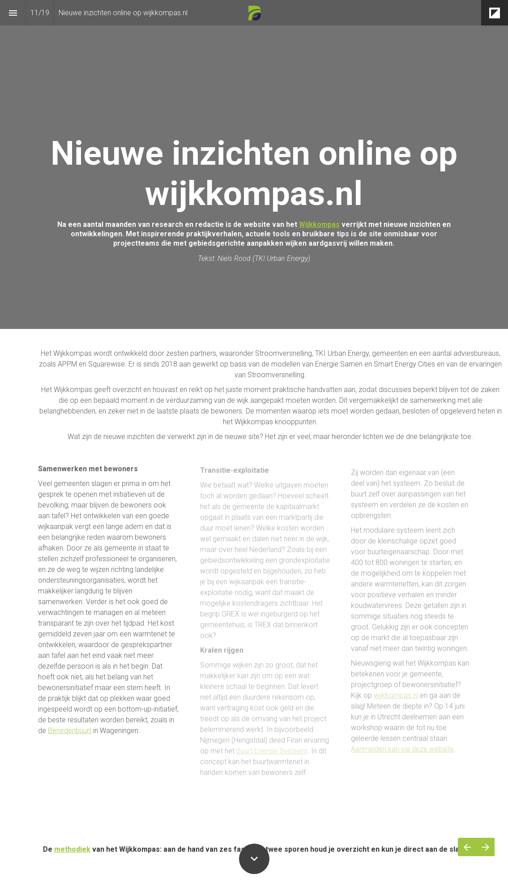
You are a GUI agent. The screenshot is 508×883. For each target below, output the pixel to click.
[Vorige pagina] (467, 847)
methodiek (72, 856)
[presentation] (254, 164)
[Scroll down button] (254, 859)
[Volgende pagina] (485, 847)
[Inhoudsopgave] (13, 13)
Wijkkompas (319, 224)
